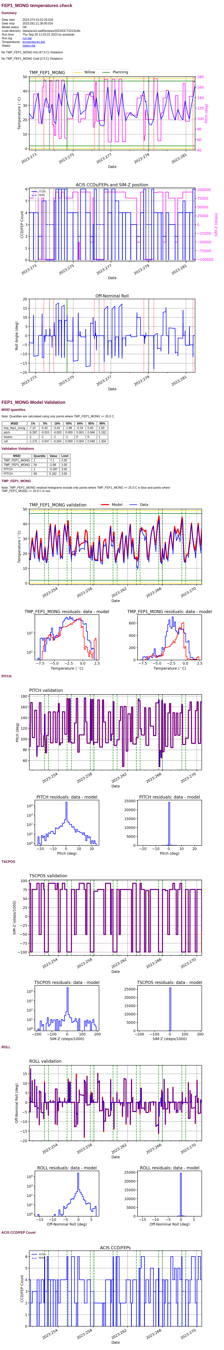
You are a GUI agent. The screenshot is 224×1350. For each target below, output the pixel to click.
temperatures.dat (33, 42)
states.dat (28, 45)
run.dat (27, 38)
